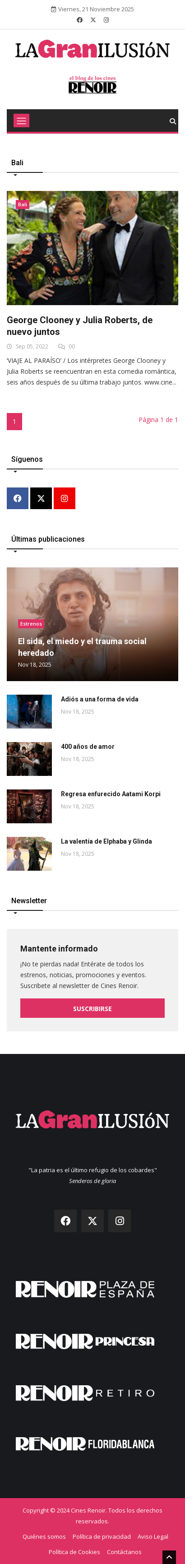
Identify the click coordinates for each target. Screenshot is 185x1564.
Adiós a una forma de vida (100, 699)
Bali (22, 204)
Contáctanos (124, 1552)
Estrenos (31, 623)
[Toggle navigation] (21, 120)
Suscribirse (92, 1008)
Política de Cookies (74, 1552)
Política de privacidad (102, 1536)
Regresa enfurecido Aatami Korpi (111, 794)
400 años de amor (88, 746)
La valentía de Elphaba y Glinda (106, 841)
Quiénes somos (44, 1536)
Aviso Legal (153, 1536)
